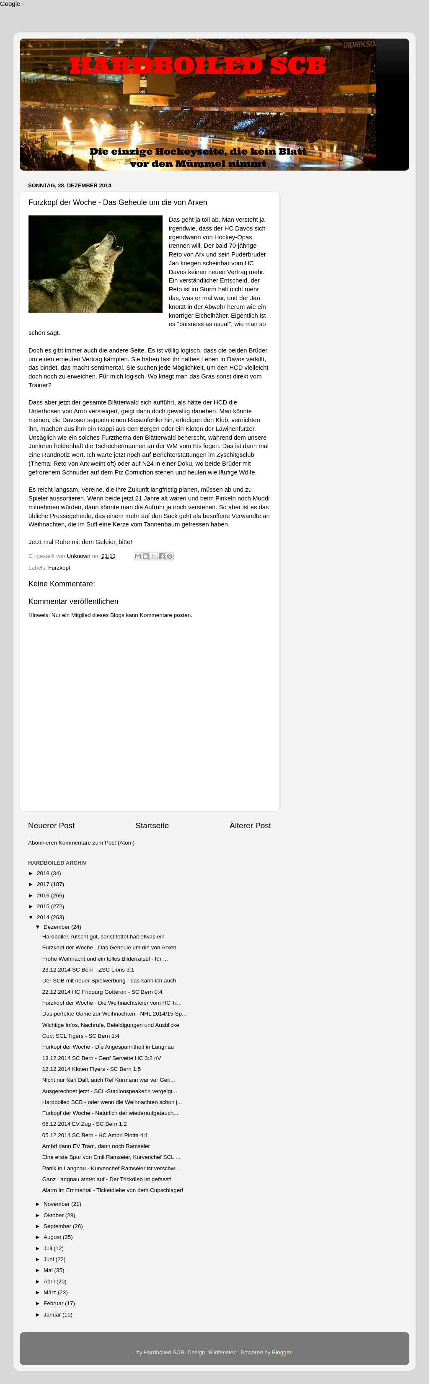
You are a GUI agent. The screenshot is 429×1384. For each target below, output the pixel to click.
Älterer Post (250, 825)
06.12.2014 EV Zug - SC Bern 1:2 (84, 1124)
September (58, 1226)
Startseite (152, 825)
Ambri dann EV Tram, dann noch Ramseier (96, 1146)
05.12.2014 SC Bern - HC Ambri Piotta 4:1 (95, 1135)
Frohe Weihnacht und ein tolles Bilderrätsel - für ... (105, 959)
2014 (44, 917)
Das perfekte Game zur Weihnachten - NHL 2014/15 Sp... (114, 1014)
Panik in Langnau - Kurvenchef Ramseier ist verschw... (110, 1168)
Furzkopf (59, 568)
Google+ (12, 3)
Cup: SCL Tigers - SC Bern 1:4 (80, 1036)
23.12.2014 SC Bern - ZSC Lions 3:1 (88, 970)
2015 (44, 906)
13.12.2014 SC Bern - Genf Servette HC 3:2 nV (101, 1058)
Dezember (57, 927)
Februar (54, 1303)
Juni (50, 1259)
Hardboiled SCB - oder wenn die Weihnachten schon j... (112, 1102)
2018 (44, 873)
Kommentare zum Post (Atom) (97, 843)
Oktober (54, 1215)
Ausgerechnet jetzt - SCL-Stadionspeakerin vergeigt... (109, 1091)
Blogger (281, 1352)
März (51, 1292)
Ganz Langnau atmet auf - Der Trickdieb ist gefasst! (106, 1179)
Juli (49, 1248)
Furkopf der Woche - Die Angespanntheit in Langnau (108, 1047)
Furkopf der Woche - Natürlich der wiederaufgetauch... (110, 1113)
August (53, 1237)
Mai (49, 1270)
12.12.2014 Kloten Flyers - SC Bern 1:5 (91, 1069)
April (50, 1281)
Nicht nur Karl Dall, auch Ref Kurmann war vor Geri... (108, 1080)
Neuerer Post (51, 825)
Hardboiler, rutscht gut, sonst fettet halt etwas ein (103, 936)
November (57, 1204)
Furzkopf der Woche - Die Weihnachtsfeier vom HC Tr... (112, 1003)
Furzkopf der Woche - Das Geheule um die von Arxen (109, 947)
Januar (53, 1314)
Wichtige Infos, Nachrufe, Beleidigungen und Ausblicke (110, 1025)
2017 (44, 884)
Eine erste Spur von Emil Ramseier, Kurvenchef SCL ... (111, 1157)
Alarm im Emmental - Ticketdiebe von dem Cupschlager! (112, 1190)
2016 (44, 895)
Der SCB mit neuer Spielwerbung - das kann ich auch (109, 980)
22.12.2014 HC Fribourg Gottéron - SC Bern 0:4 (102, 992)
